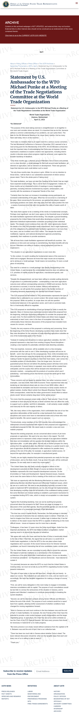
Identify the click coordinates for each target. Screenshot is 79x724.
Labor (30, 691)
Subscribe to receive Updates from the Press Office (17, 672)
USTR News (6, 686)
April (35, 66)
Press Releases (8, 691)
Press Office (32, 64)
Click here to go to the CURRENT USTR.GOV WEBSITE (25, 35)
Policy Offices (21, 64)
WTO (29, 701)
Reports (5, 699)
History (57, 691)
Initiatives (32, 686)
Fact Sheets (7, 694)
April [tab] (39, 52)
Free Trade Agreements (38, 704)
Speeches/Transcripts (18, 66)
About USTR (59, 686)
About (12, 64)
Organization (59, 694)
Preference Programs (37, 699)
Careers (57, 706)
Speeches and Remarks (11, 696)
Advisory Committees (63, 704)
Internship (58, 709)
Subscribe (68, 671)
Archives (57, 711)
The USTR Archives (46, 64)
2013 (30, 66)
